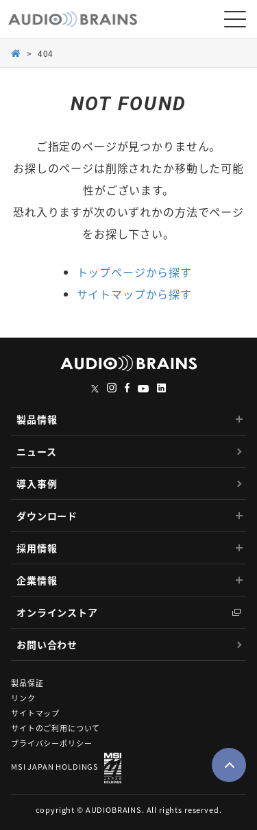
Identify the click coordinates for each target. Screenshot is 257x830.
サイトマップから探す (134, 294)
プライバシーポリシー (51, 743)
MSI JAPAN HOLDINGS (66, 768)
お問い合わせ (46, 644)
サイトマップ (35, 713)
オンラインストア (57, 612)
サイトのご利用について (55, 728)
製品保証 (27, 683)
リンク (23, 698)
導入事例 (36, 483)
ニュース (36, 451)
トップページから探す (134, 272)
